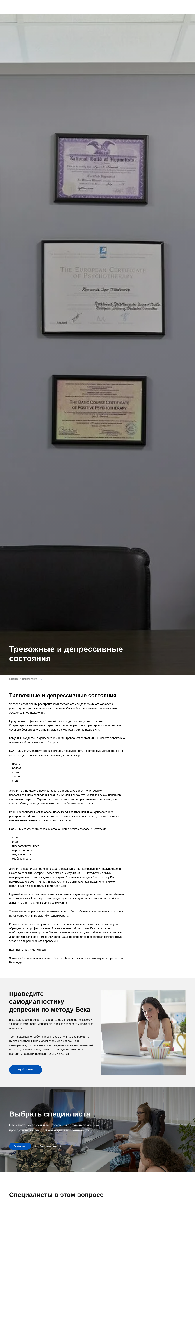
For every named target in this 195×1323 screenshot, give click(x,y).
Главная (13, 679)
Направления (29, 679)
